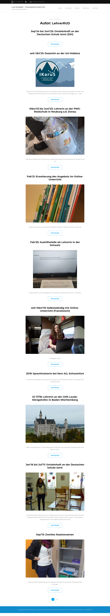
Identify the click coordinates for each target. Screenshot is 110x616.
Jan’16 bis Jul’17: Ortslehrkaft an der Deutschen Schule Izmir (55, 469)
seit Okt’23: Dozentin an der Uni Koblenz (55, 53)
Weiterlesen (55, 44)
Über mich (86, 8)
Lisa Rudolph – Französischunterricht (28, 7)
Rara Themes (72, 612)
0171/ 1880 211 (18, 2)
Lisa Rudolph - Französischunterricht (39, 612)
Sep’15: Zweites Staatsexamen (55, 537)
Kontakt (95, 8)
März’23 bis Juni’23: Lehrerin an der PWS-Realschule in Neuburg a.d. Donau (55, 110)
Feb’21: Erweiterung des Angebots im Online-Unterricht (55, 178)
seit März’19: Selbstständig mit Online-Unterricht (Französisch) (55, 309)
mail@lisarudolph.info (38, 2)
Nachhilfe (68, 8)
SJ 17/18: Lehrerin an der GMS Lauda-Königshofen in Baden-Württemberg (55, 401)
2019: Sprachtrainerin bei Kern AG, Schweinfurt (55, 375)
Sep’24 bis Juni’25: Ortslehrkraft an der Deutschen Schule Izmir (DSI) (55, 33)
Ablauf (77, 8)
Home (60, 8)
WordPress (89, 612)
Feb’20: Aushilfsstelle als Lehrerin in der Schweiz (55, 244)
